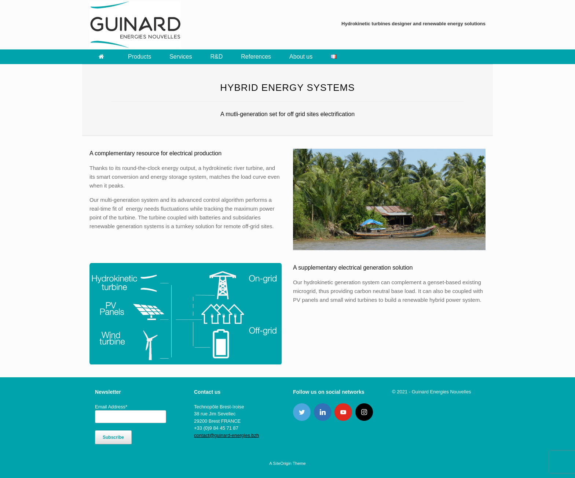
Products (139, 56)
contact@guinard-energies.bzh (226, 435)
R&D (216, 56)
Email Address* (111, 407)
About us (300, 56)
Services (180, 56)
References (256, 56)
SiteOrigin (282, 463)
